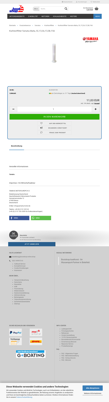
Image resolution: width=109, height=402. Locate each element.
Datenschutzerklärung (24, 397)
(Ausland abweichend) (78, 93)
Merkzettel (95, 2)
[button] (67, 2)
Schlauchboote (59, 16)
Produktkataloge (67, 346)
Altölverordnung (19, 295)
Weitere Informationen (92, 393)
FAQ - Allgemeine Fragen (69, 353)
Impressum (18, 270)
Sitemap (17, 304)
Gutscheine (18, 282)
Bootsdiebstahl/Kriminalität (70, 339)
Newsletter (17, 284)
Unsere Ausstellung (68, 335)
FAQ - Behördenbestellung (70, 356)
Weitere (73, 16)
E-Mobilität (33, 16)
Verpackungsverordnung (22, 299)
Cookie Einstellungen (21, 268)
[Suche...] (36, 9)
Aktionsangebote (16, 16)
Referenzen (65, 333)
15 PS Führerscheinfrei (69, 337)
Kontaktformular (20, 266)
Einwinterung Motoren (68, 342)
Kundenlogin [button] (81, 2)
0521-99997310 (17, 261)
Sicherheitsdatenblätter (22, 302)
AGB (15, 286)
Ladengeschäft (66, 329)
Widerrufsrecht (19, 291)
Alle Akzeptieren (92, 388)
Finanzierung (18, 289)
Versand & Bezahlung (21, 280)
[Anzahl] (54, 109)
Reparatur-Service (67, 344)
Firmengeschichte (67, 331)
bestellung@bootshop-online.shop (23, 257)
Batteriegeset (18, 297)
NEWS (97, 16)
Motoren (45, 16)
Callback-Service (19, 264)
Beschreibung (16, 146)
